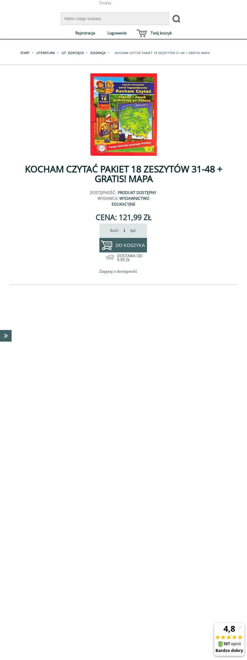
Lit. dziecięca (72, 53)
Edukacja (97, 53)
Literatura (45, 53)
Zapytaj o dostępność (118, 271)
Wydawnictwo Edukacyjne (131, 201)
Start (25, 53)
